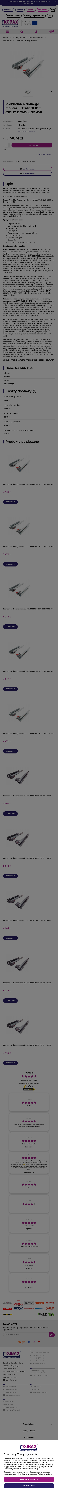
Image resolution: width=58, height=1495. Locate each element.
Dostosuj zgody (29, 1486)
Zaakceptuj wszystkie (29, 1479)
